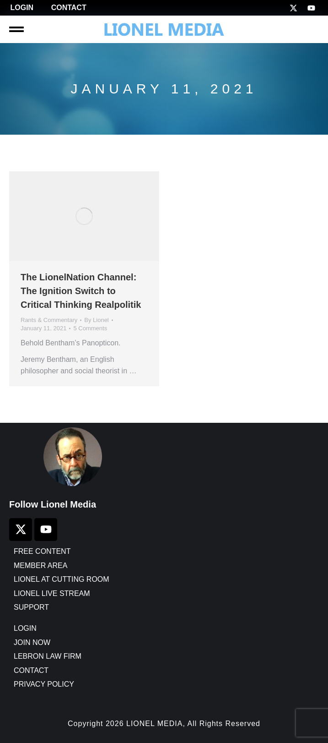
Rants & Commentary (49, 320)
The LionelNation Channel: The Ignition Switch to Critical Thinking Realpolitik (81, 291)
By (96, 320)
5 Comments (90, 328)
